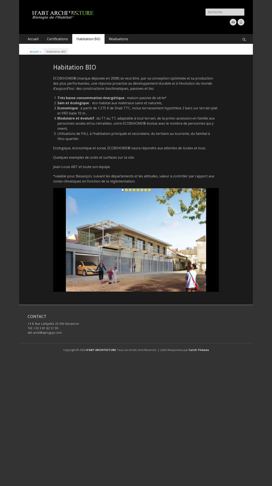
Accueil (33, 39)
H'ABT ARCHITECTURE (101, 350)
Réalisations (118, 39)
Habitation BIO (88, 39)
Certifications (57, 39)
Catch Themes (199, 350)
